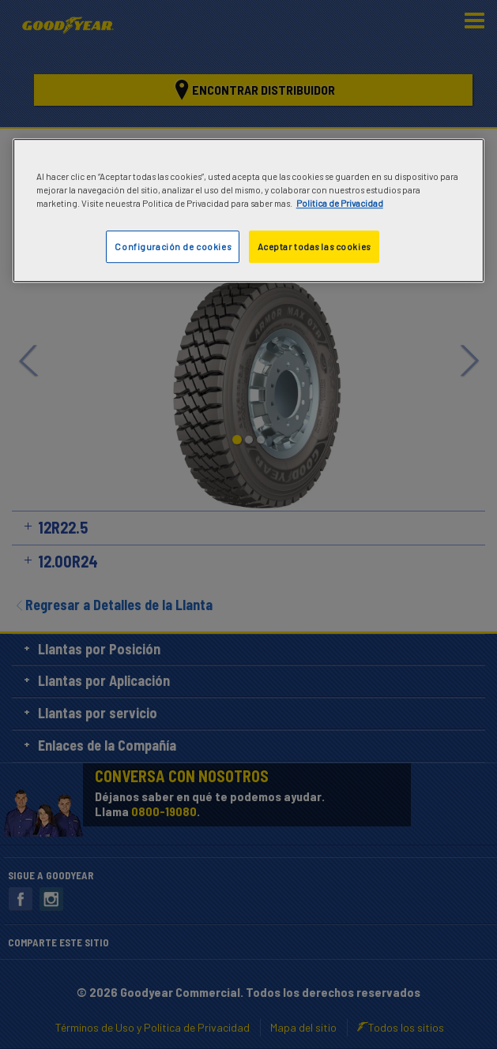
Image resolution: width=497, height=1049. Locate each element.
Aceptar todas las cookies (314, 247)
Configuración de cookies (173, 247)
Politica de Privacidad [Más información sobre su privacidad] (339, 204)
